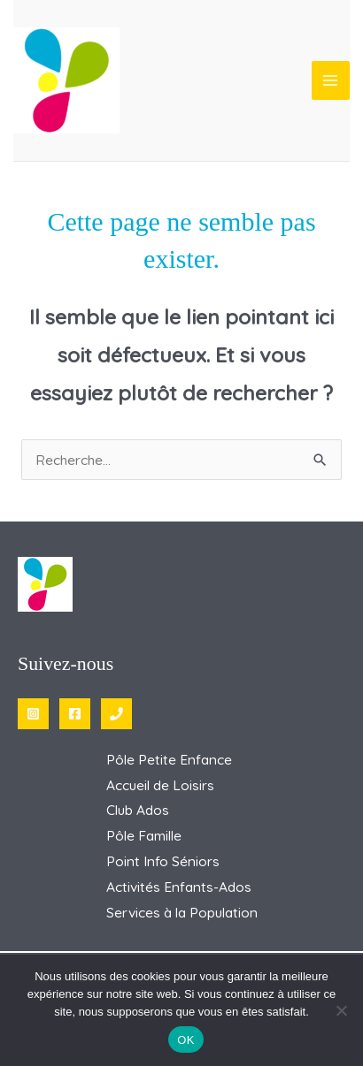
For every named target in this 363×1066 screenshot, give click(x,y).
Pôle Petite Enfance (169, 759)
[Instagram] (33, 713)
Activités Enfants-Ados (178, 886)
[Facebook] (74, 713)
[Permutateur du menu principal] (331, 80)
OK (185, 1040)
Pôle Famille (144, 835)
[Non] (341, 1010)
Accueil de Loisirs (160, 785)
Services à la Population (182, 912)
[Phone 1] (116, 713)
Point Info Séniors (163, 861)
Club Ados (137, 810)
